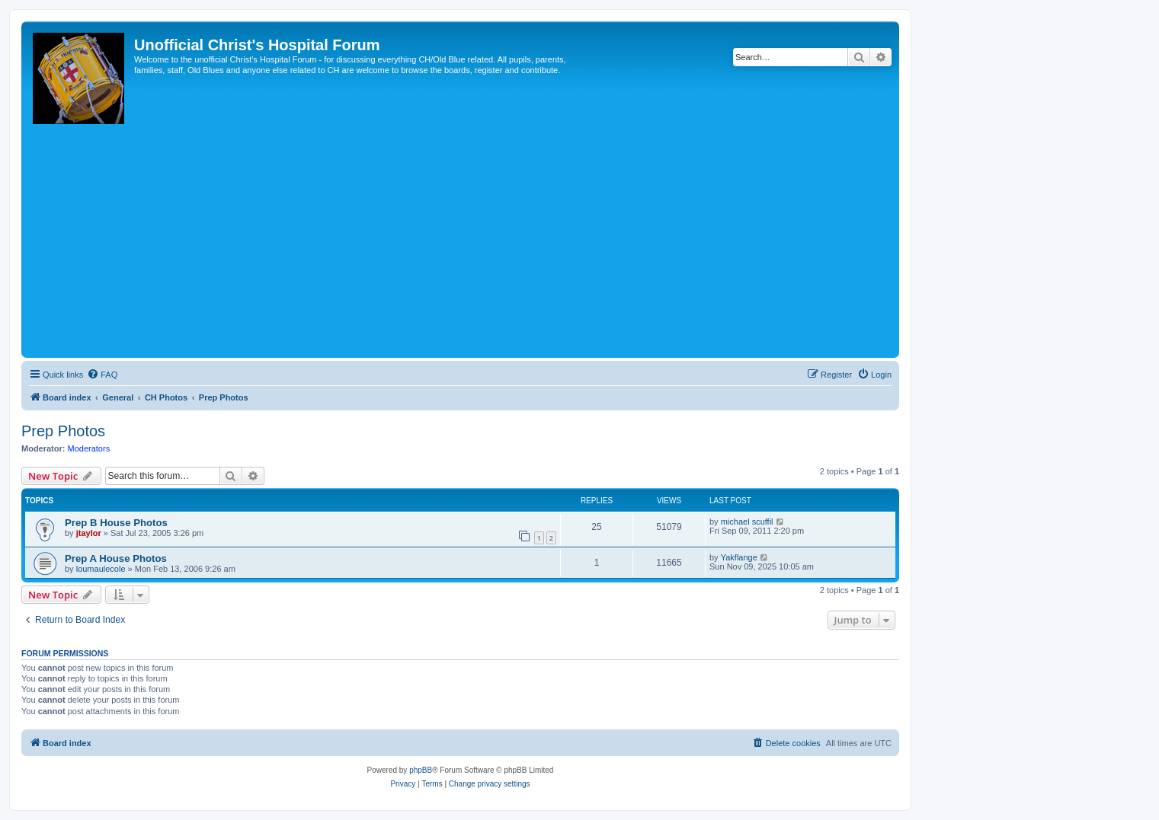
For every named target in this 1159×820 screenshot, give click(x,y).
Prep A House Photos (116, 558)
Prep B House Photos (116, 522)
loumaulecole (101, 568)
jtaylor (88, 533)
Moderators (89, 448)
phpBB (420, 770)
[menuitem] (102, 374)
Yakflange (739, 557)
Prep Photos (63, 431)
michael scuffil (747, 521)
